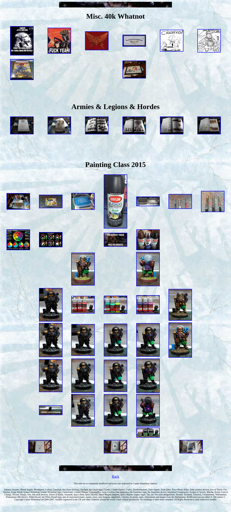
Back (115, 476)
